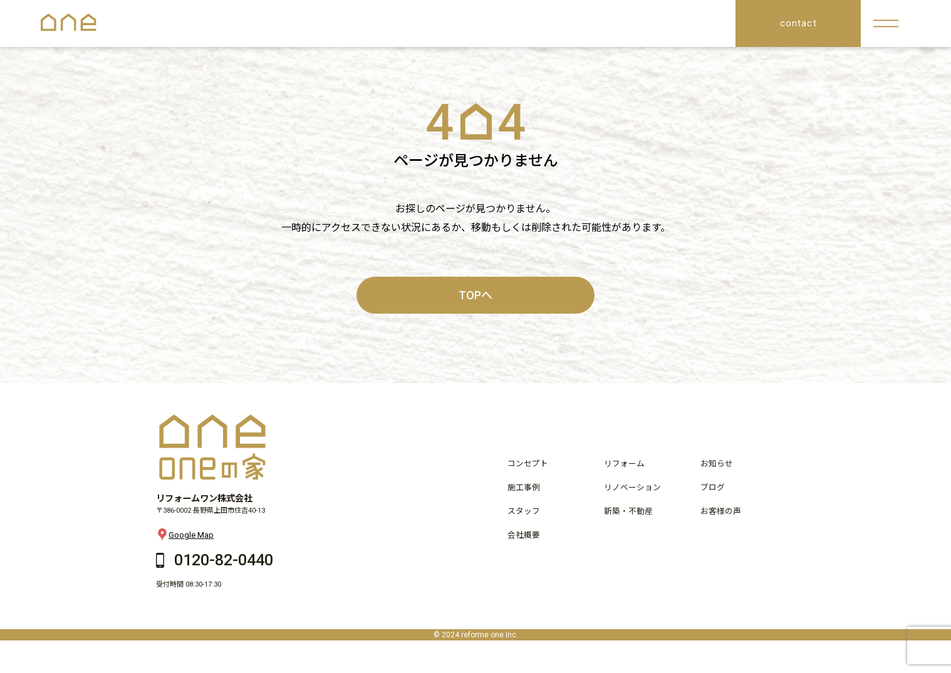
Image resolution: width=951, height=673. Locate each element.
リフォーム (624, 463)
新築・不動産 (628, 511)
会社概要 (523, 535)
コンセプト (527, 463)
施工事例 (523, 487)
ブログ (712, 487)
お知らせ (716, 463)
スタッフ (523, 511)
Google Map (185, 534)
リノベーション (632, 487)
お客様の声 (720, 511)
